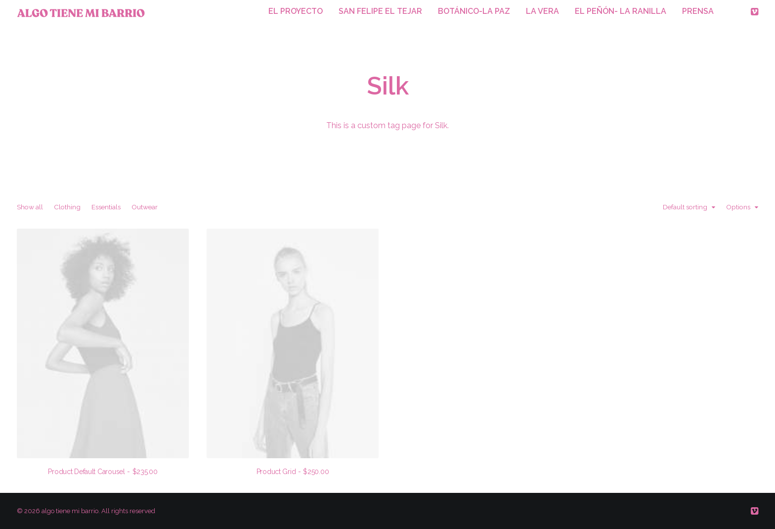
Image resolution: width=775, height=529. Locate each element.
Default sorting (685, 207)
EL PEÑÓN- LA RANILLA (620, 11)
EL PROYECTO (295, 11)
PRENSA (698, 11)
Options (738, 207)
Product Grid (293, 472)
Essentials (106, 207)
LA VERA (542, 11)
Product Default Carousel (102, 472)
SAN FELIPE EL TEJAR (380, 11)
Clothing (67, 207)
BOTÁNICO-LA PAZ (474, 11)
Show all (30, 207)
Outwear (144, 207)
